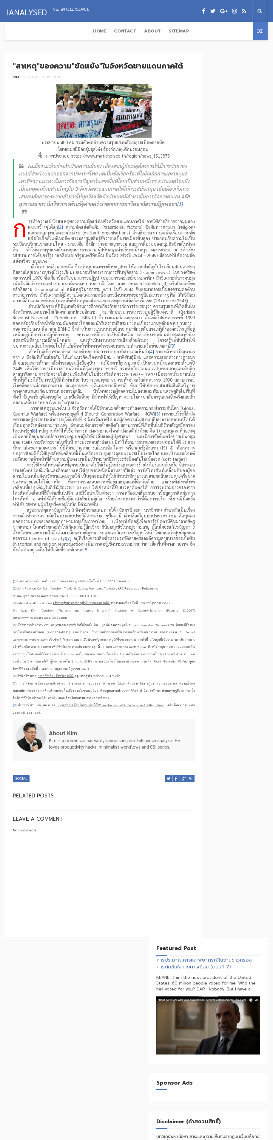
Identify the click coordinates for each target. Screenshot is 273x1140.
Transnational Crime (220, 430)
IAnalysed (25, 10)
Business (207, 378)
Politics (207, 399)
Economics (233, 378)
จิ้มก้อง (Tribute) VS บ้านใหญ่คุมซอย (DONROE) (240, 1051)
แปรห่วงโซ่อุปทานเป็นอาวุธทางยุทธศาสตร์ (240, 1077)
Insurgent (244, 388)
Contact (41, 31)
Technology (236, 409)
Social (21, 851)
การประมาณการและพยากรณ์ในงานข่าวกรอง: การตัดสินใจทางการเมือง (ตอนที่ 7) (228, 81)
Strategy (209, 409)
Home (15, 31)
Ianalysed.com (137, 1135)
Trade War (236, 419)
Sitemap (95, 31)
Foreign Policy (214, 388)
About (69, 31)
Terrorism (209, 419)
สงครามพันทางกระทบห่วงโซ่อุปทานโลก (239, 1102)
